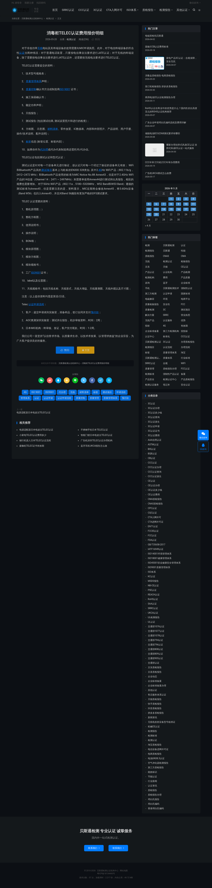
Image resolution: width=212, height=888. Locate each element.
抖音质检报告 (155, 711)
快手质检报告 (155, 706)
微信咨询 (193, 4)
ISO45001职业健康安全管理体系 (164, 565)
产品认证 (149, 274)
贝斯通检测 (168, 247)
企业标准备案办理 (157, 688)
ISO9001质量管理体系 (159, 570)
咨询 (147, 285)
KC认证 (151, 579)
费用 (165, 280)
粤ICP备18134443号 (106, 876)
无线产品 (149, 323)
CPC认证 (152, 510)
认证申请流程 (36, 306)
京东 (147, 269)
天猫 (165, 269)
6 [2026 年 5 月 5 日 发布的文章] (156, 206)
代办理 (44, 152)
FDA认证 (152, 542)
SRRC (166, 317)
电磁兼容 (149, 301)
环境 (165, 301)
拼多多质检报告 (156, 715)
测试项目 (46, 172)
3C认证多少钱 (155, 415)
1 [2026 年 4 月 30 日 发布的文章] (171, 201)
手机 (147, 290)
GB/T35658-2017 (156, 547)
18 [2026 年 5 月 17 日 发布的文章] (193, 212)
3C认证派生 (154, 424)
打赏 (85, 352)
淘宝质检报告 (155, 747)
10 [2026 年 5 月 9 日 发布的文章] (186, 206)
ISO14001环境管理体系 (159, 556)
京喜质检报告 (155, 674)
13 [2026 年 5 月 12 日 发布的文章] (156, 212)
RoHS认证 (153, 601)
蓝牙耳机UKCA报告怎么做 (94, 448)
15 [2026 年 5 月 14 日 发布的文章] (171, 212)
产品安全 (149, 381)
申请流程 (121, 394)
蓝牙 (165, 285)
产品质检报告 (188, 381)
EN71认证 (153, 529)
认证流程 (167, 349)
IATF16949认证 (156, 551)
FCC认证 (185, 371)
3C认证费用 (154, 438)
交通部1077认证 (156, 633)
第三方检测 (151, 296)
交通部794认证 (155, 642)
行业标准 (185, 360)
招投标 (184, 333)
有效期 (184, 328)
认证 (22, 55)
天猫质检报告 (155, 702)
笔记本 (166, 387)
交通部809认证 (155, 656)
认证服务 (167, 323)
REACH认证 (154, 597)
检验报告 (185, 264)
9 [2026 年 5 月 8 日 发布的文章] (178, 206)
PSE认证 (152, 592)
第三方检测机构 (171, 333)
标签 (28, 144)
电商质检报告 (155, 756)
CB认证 (151, 460)
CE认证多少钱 (155, 492)
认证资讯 (152, 788)
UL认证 (151, 624)
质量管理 (94, 400)
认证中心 (149, 339)
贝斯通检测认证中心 (153, 360)
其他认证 (181, 11)
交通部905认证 (155, 661)
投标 (147, 328)
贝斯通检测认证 (153, 344)
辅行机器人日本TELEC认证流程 (35, 443)
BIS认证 (152, 451)
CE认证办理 (154, 488)
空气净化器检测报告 (158, 765)
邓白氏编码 (153, 806)
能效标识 (152, 774)
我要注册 (29, 4)
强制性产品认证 (171, 376)
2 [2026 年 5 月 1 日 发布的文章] (178, 201)
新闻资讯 (152, 720)
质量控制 (31, 91)
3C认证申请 (154, 429)
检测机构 (149, 280)
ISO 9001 (65, 91)
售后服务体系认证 (157, 697)
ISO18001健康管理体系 (159, 561)
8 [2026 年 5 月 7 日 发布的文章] (171, 206)
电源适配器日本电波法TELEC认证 (34, 415)
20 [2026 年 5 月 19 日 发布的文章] (156, 217)
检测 (147, 247)
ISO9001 (36, 275)
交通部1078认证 (156, 638)
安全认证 (185, 387)
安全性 (166, 306)
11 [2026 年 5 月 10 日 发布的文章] (193, 206)
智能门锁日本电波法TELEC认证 (96, 437)
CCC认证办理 (154, 470)
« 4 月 (148, 228)
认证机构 (167, 274)
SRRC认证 (68, 11)
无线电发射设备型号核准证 (161, 724)
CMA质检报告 (155, 501)
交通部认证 (153, 665)
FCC (183, 306)
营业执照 (185, 317)
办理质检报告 (188, 344)
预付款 (95, 314)
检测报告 (164, 11)
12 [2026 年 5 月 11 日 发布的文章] (149, 212)
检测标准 (149, 376)
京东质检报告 (155, 670)
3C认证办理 (154, 410)
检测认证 (50, 21)
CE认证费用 (154, 497)
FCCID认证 (153, 533)
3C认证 (97, 11)
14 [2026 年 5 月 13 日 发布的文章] (163, 212)
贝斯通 (166, 253)
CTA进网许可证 (156, 524)
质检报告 (147, 11)
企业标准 (185, 285)
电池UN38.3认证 (156, 761)
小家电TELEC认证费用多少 (33, 437)
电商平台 (185, 301)
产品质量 (185, 280)
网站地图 (124, 873)
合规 (165, 365)
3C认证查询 (154, 419)
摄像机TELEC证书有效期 (31, 448)
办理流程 (185, 349)
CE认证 (184, 269)
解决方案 (149, 317)
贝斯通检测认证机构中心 (21, 11)
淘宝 (183, 355)
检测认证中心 (170, 381)
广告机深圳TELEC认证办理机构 (96, 443)
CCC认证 (83, 11)
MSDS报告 (153, 583)
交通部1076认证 (156, 629)
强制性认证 (186, 290)
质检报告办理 (170, 371)
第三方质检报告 (156, 770)
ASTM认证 (153, 447)
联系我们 (94, 850)
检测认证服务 (152, 387)
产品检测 (185, 274)
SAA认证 (152, 606)
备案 (183, 376)
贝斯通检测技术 (171, 290)
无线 (40, 50)
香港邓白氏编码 (156, 811)
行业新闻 (152, 783)
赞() (96, 42)
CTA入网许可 (114, 11)
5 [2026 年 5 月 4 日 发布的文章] (149, 206)
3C (164, 312)
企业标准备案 (152, 333)
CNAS (166, 258)
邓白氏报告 (153, 802)
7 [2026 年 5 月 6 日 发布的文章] (163, 206)
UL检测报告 (154, 620)
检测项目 (149, 349)
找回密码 (41, 4)
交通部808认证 (155, 651)
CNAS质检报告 (155, 506)
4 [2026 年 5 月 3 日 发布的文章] (193, 201)
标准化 (166, 339)
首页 (54, 11)
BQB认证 (152, 456)
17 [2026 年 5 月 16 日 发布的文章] (186, 212)
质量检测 (149, 312)
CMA (183, 258)
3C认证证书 (154, 433)
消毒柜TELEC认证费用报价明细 (75, 35)
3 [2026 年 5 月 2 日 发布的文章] (186, 201)
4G (100, 172)
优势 (183, 323)
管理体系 (25, 400)
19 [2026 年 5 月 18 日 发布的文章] (149, 217)
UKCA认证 (153, 615)
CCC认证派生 (154, 479)
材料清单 (53, 131)
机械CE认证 (154, 729)
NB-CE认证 (153, 588)
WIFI (183, 365)
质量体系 (167, 360)
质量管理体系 (33, 83)
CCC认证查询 (154, 474)
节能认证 (152, 779)
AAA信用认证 (154, 442)
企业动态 (152, 679)
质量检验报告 (152, 306)
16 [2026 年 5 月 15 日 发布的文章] (178, 212)
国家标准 (185, 296)
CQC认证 (152, 515)
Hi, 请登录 (17, 4)
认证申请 (48, 400)
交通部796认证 (155, 647)
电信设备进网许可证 (158, 752)
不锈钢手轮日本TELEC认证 (94, 432)
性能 (183, 253)
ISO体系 (131, 11)
